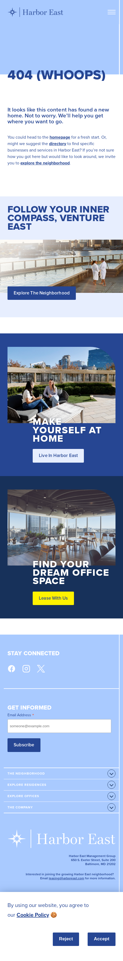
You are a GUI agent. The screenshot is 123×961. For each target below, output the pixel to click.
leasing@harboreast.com (66, 878)
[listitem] (61, 910)
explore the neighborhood (45, 163)
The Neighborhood (26, 773)
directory (57, 144)
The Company (20, 807)
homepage (60, 137)
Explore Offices (23, 796)
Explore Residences (27, 784)
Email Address (21, 714)
